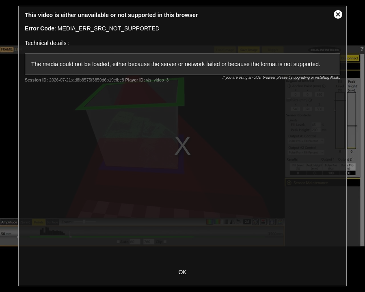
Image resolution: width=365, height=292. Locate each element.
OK (182, 272)
